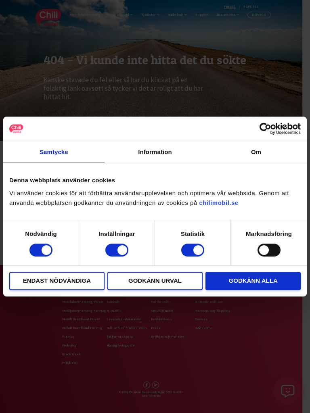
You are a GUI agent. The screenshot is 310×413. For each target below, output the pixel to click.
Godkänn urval (155, 280)
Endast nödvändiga (57, 280)
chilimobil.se (218, 202)
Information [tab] (155, 151)
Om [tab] (256, 151)
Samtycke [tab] (54, 151)
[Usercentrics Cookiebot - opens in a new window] (265, 129)
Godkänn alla (253, 280)
